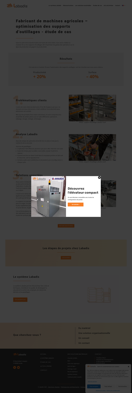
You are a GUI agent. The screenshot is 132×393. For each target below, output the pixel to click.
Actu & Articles (108, 5)
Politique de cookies (101, 390)
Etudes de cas (97, 5)
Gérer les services (92, 381)
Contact (117, 5)
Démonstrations (68, 5)
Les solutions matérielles (83, 5)
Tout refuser (108, 386)
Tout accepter (94, 386)
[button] (128, 366)
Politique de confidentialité (113, 390)
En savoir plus (20, 299)
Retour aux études (66, 226)
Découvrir (66, 258)
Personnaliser (122, 386)
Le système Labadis (55, 5)
